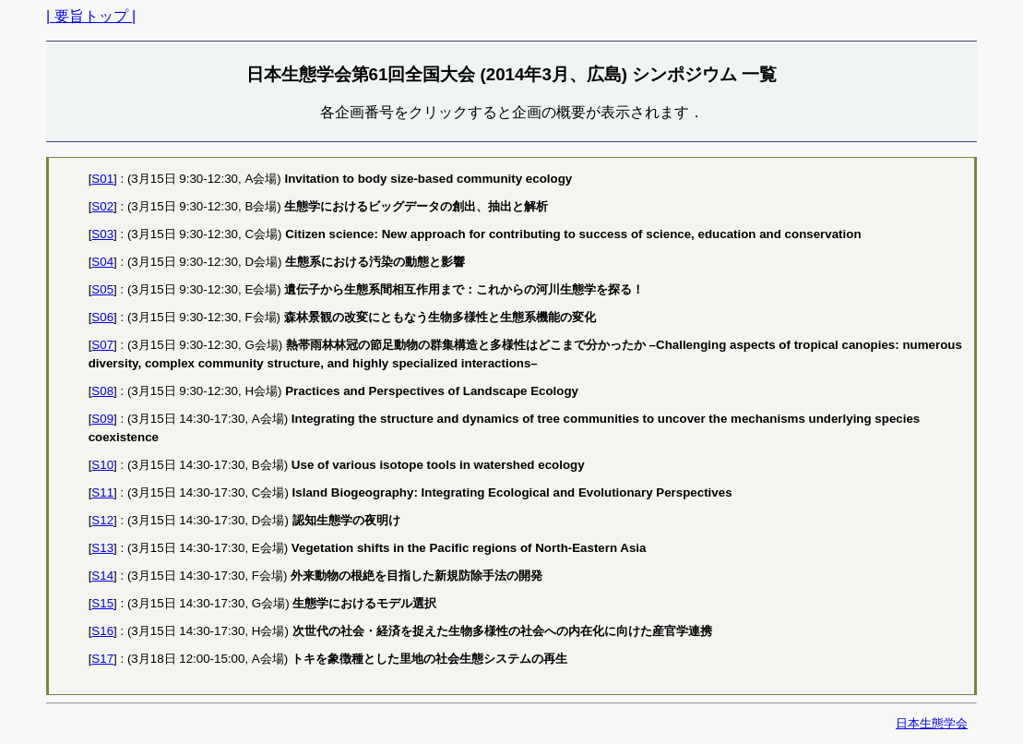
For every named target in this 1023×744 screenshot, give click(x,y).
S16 (102, 631)
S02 (102, 206)
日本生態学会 (932, 723)
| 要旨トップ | (91, 16)
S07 (102, 345)
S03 (102, 234)
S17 (102, 659)
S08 (102, 391)
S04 (102, 262)
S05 (102, 289)
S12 (102, 520)
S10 (102, 465)
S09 (102, 419)
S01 (102, 179)
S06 (102, 317)
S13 (102, 548)
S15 (102, 603)
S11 (102, 492)
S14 (102, 575)
